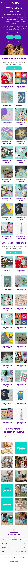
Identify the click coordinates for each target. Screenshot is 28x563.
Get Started (14, 68)
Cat (18, 37)
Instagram (14, 539)
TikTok (22, 539)
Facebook (6, 539)
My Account (5, 547)
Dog (10, 37)
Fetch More (5, 544)
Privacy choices (14, 561)
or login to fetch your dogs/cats (14, 41)
